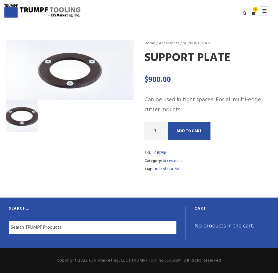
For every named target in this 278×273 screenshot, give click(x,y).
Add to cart (189, 131)
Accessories (169, 43)
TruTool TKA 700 (167, 169)
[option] (70, 70)
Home (149, 43)
